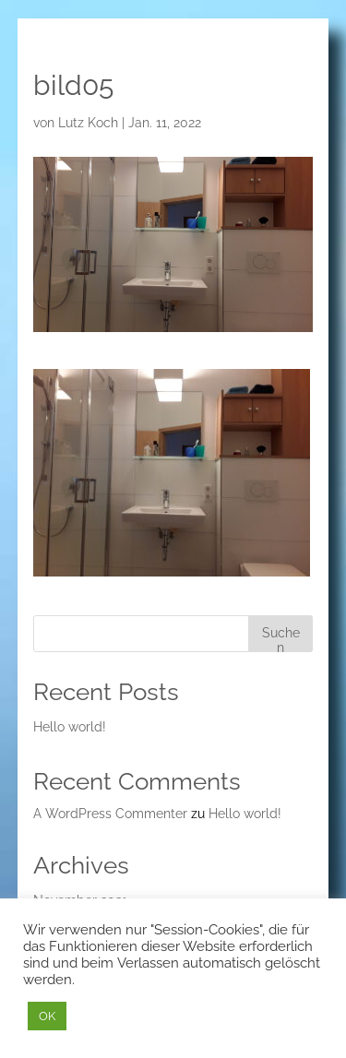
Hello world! (69, 726)
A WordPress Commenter (110, 813)
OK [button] (47, 1016)
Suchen (281, 638)
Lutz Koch (88, 122)
